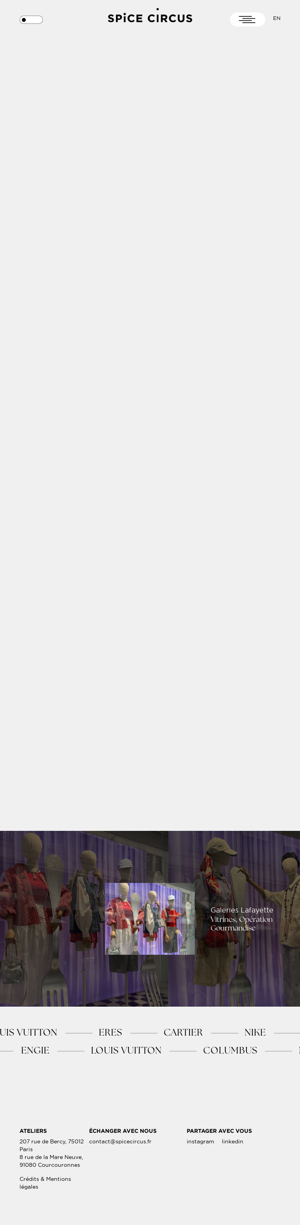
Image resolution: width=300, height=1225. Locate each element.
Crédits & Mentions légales (45, 1191)
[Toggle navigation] (247, 19)
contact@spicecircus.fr (120, 1150)
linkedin (232, 1150)
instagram (200, 1150)
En (276, 18)
